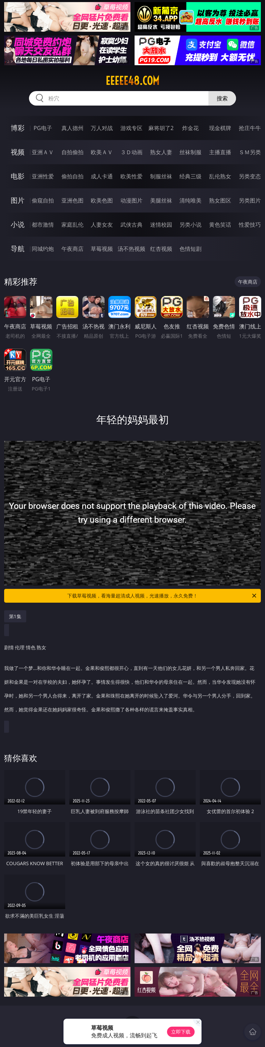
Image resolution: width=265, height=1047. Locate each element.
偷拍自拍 (72, 176)
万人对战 (102, 128)
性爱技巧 (250, 224)
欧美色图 (102, 200)
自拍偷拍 (72, 152)
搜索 (222, 98)
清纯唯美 (190, 200)
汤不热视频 (131, 249)
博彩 (17, 127)
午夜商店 (72, 249)
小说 (17, 224)
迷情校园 (161, 224)
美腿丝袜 (161, 200)
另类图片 (250, 200)
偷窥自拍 (43, 200)
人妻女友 (102, 224)
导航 (17, 248)
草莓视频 (102, 249)
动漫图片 (131, 200)
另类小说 (190, 224)
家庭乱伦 (72, 224)
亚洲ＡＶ (43, 152)
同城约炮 (43, 249)
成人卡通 (102, 176)
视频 (17, 152)
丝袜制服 (190, 152)
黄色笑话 (220, 224)
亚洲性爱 (43, 176)
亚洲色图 (72, 200)
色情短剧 (190, 249)
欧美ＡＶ (102, 152)
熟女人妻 (161, 152)
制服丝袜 (161, 176)
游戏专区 (131, 128)
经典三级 (190, 176)
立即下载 (180, 1031)
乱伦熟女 (220, 176)
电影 (17, 176)
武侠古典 (131, 224)
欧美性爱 (131, 176)
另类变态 (250, 176)
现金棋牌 (220, 128)
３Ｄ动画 (131, 152)
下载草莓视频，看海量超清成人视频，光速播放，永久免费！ (162, 596)
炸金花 (190, 128)
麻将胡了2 (161, 128)
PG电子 (42, 128)
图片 (17, 200)
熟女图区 (220, 200)
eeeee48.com (132, 81)
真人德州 (72, 128)
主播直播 (220, 152)
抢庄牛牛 (250, 128)
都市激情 (43, 224)
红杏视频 (161, 249)
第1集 (15, 616)
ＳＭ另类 (250, 152)
